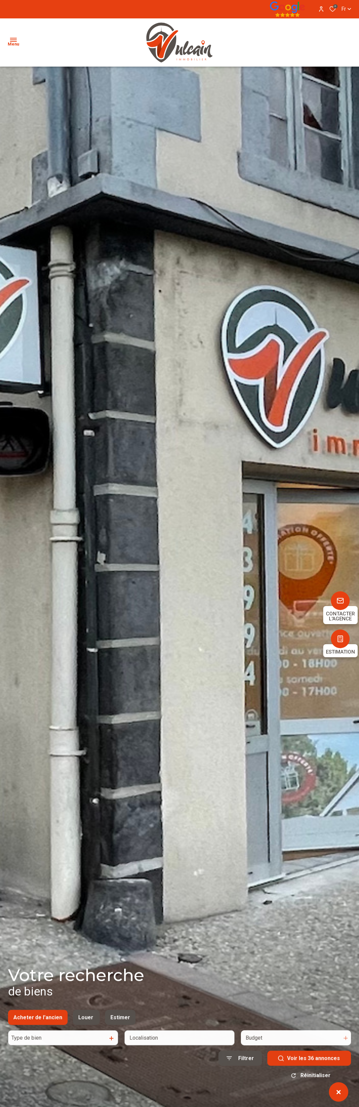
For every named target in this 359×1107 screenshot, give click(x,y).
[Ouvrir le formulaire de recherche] (240, 1065)
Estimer (120, 1025)
